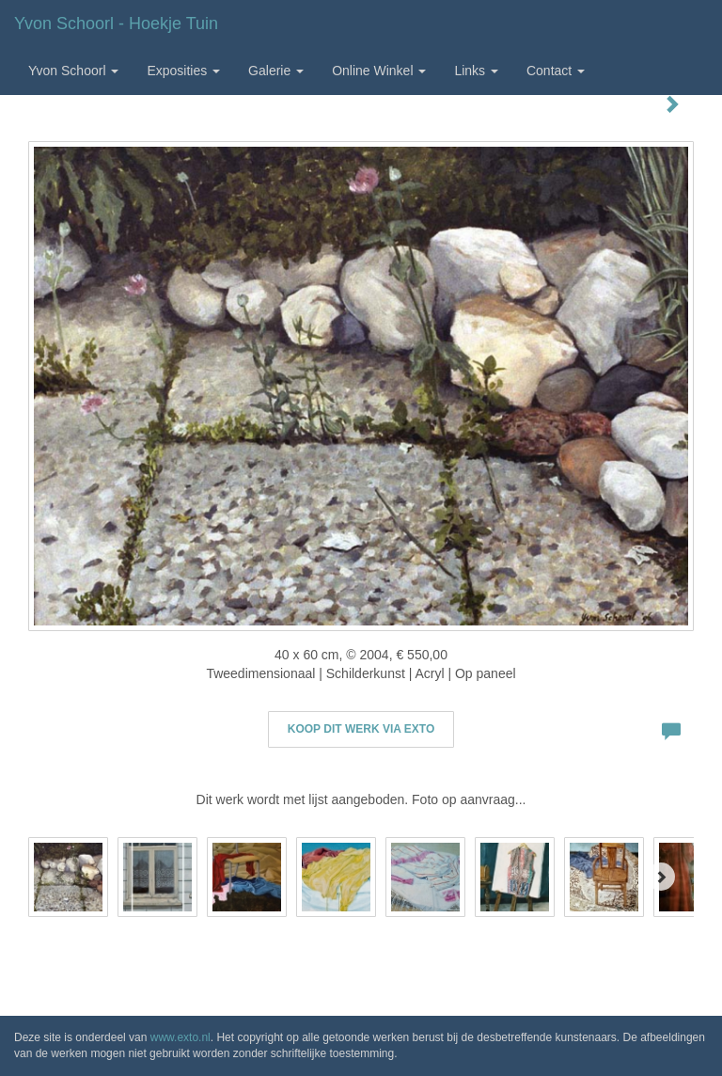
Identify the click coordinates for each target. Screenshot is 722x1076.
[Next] (661, 876)
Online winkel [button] (379, 70)
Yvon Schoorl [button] (73, 70)
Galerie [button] (276, 70)
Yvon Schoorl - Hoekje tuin (116, 23)
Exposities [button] (183, 70)
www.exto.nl (180, 1037)
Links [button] (476, 70)
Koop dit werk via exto (361, 729)
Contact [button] (555, 70)
